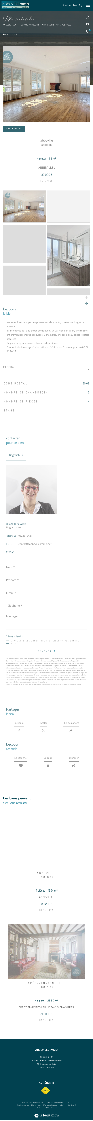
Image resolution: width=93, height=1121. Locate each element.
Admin (62, 1106)
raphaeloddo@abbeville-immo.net (46, 1061)
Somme (24, 25)
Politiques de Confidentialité (40, 684)
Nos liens (71, 1106)
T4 (58, 25)
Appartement (48, 25)
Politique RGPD (42, 1109)
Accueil (7, 25)
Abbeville (34, 25)
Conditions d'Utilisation (60, 684)
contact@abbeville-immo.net (34, 544)
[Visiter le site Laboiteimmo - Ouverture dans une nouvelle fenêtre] (46, 1114)
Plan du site (36, 1106)
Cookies (54, 1109)
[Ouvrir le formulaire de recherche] (72, 5)
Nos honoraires (23, 1106)
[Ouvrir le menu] (88, 5)
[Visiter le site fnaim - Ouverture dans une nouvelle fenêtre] (45, 1091)
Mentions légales (50, 1106)
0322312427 (25, 535)
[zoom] (24, 221)
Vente (16, 25)
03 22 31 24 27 (46, 1057)
